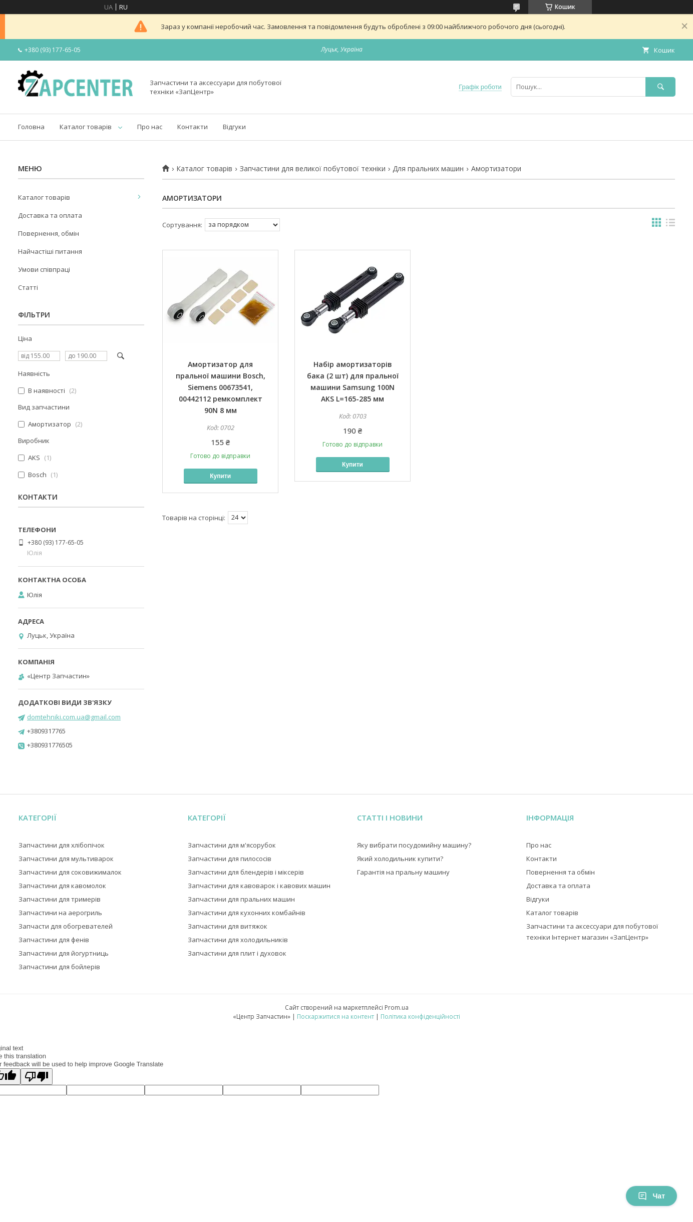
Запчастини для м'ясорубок (232, 845)
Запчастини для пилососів (229, 858)
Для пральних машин (428, 169)
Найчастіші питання (50, 251)
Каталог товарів (86, 126)
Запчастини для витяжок (227, 926)
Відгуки (234, 126)
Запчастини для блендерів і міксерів (246, 872)
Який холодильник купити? (400, 858)
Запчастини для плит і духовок (237, 953)
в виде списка (670, 225)
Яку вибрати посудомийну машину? (414, 845)
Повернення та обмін (560, 872)
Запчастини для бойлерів (59, 966)
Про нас (149, 126)
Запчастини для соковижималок (70, 872)
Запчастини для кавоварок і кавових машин (259, 885)
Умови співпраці (44, 269)
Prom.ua (397, 1007)
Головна (31, 126)
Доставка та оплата (50, 215)
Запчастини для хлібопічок (62, 845)
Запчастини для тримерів (60, 899)
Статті (28, 287)
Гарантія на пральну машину (403, 872)
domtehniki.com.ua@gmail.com (74, 717)
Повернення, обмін (48, 233)
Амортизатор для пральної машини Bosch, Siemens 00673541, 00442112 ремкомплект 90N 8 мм (220, 387)
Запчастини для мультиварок (66, 858)
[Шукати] (660, 87)
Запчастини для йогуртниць (64, 953)
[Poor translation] (37, 1076)
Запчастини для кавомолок (62, 885)
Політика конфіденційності (420, 1016)
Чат (651, 1195)
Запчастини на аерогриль (60, 912)
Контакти (192, 126)
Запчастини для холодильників (238, 939)
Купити (220, 476)
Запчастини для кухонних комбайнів (246, 912)
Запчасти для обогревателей (66, 926)
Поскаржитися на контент (335, 1016)
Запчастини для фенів (54, 939)
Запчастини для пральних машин (241, 899)
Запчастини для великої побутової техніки (313, 169)
